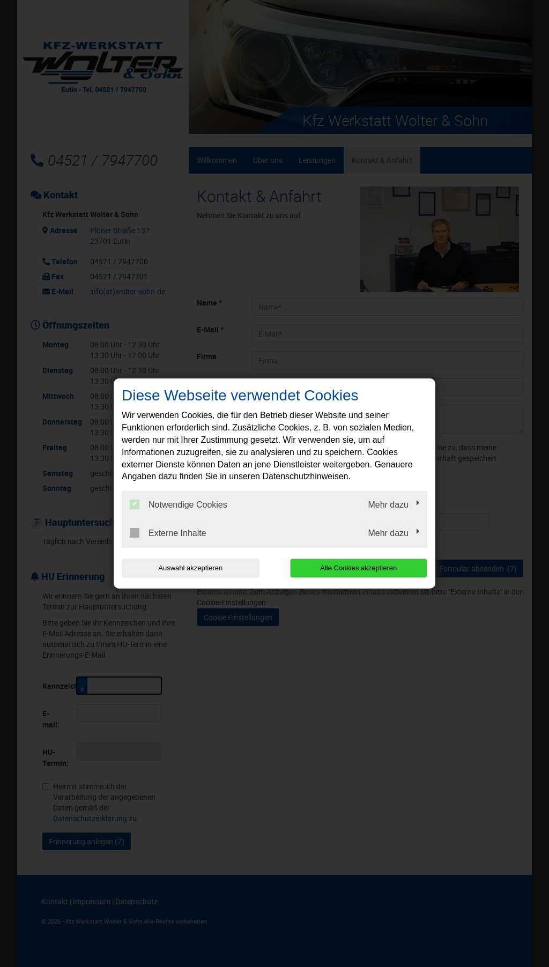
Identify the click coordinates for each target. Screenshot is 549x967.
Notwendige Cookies (178, 504)
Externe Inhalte (168, 533)
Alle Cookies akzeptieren (358, 568)
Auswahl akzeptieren (190, 568)
